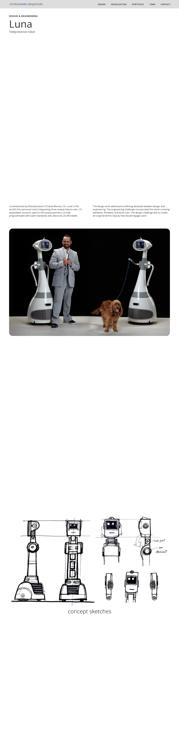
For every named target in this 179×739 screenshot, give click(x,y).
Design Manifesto (74, 712)
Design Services (73, 698)
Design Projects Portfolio (78, 694)
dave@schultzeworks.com (135, 708)
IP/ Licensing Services (76, 707)
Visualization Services (76, 703)
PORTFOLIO (138, 4)
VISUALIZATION (118, 4)
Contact (69, 725)
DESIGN (101, 4)
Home (68, 689)
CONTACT (166, 4)
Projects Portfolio (152, 582)
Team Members (73, 716)
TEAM (152, 4)
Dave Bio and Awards (76, 721)
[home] (26, 4)
